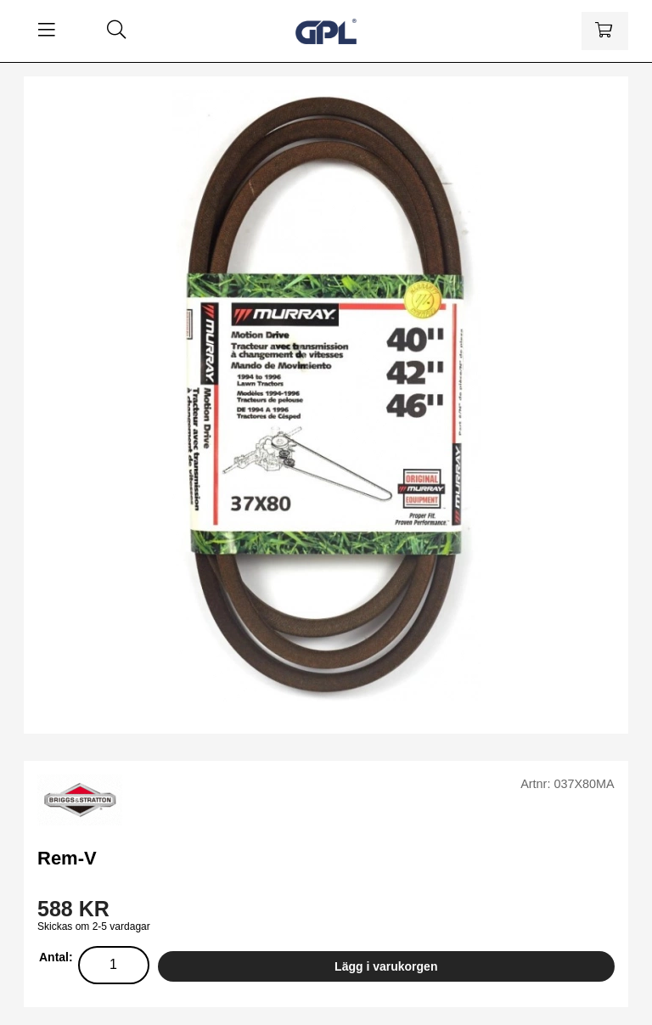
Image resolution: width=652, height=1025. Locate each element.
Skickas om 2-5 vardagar (93, 926)
